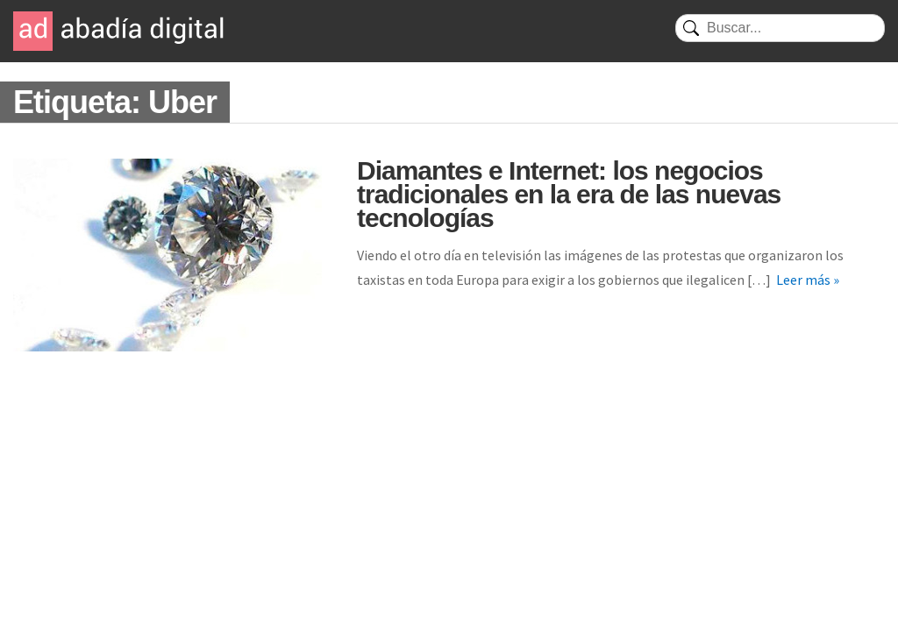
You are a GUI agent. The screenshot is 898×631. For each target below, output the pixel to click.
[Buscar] (780, 28)
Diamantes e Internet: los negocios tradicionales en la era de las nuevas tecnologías (568, 194)
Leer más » (807, 279)
